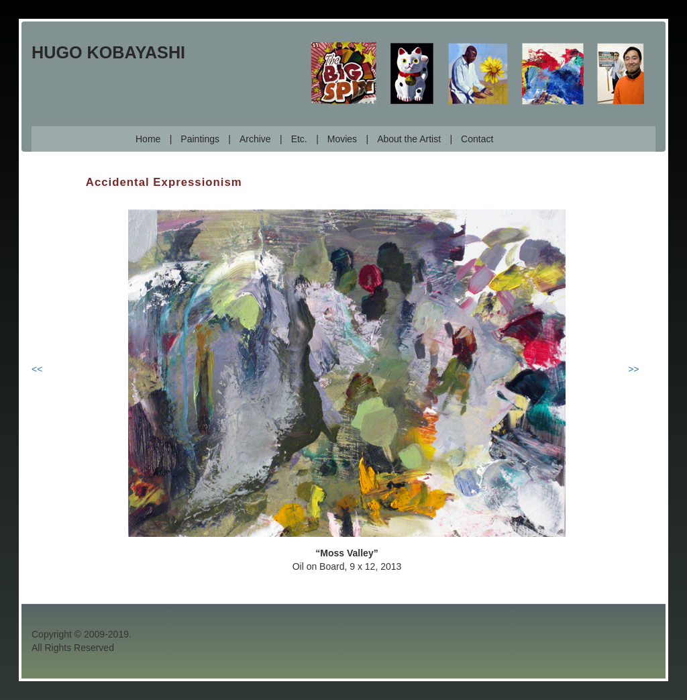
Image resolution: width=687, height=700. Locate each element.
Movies (342, 139)
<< (37, 369)
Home (148, 139)
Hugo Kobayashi (108, 52)
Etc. (299, 139)
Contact (477, 139)
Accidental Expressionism (164, 182)
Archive (255, 139)
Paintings (199, 139)
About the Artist (409, 139)
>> (633, 369)
